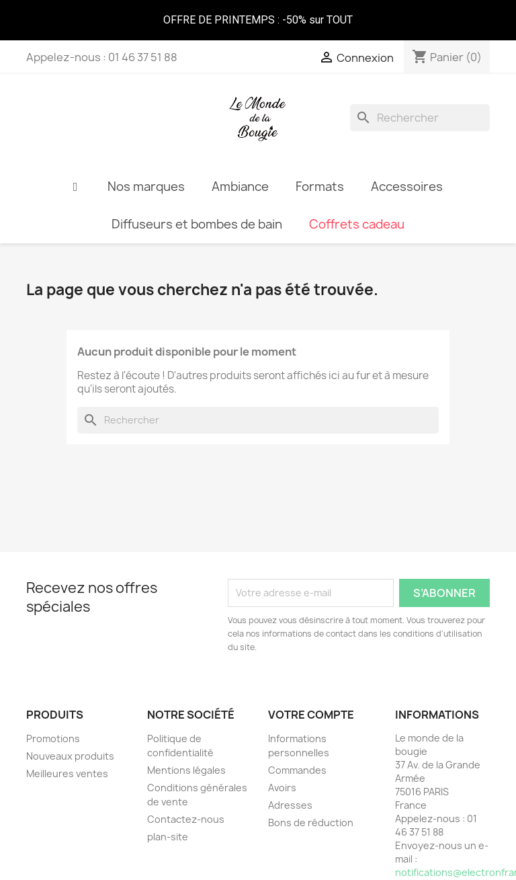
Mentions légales (186, 770)
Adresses (290, 805)
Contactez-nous (185, 819)
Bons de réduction (310, 822)
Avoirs (282, 787)
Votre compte (311, 714)
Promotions (53, 738)
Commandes (297, 770)
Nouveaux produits (70, 756)
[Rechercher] (420, 117)
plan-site (167, 836)
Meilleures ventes (67, 773)
